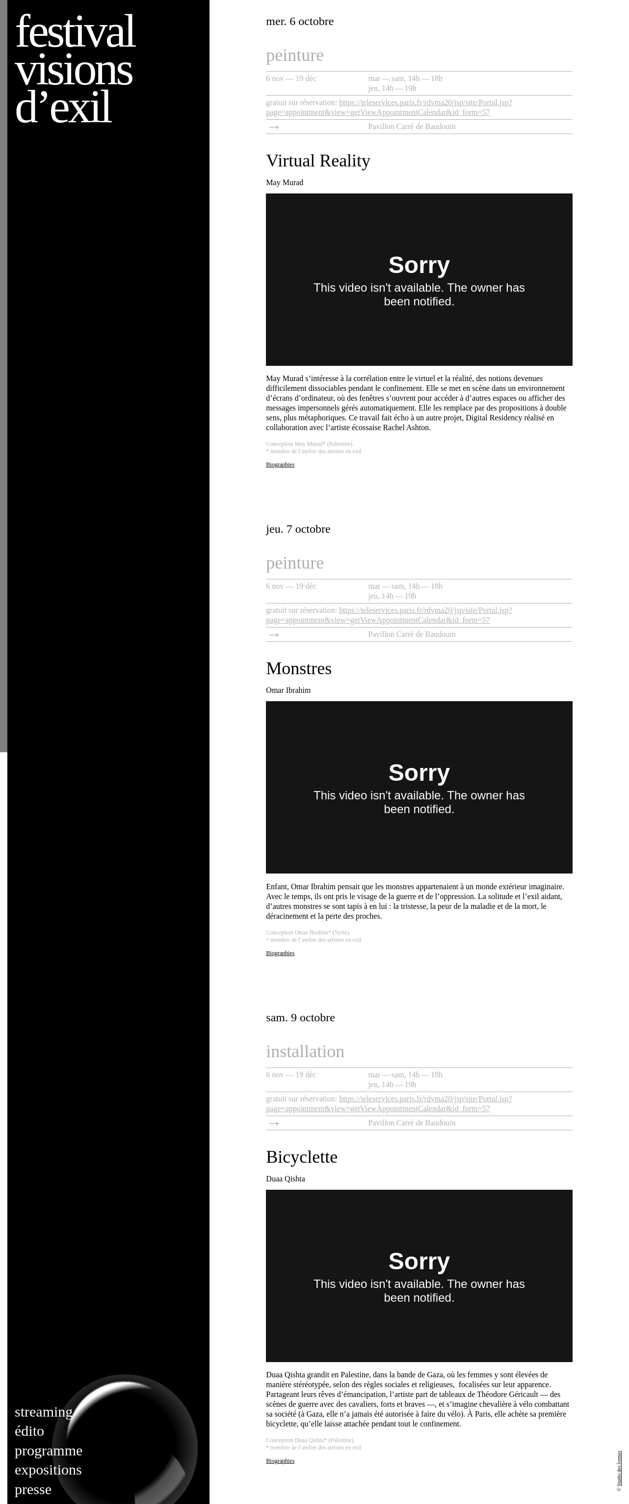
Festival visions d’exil (74, 68)
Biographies (280, 464)
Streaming (44, 1411)
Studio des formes (619, 1468)
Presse (33, 1489)
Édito (29, 1430)
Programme (48, 1450)
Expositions (48, 1469)
